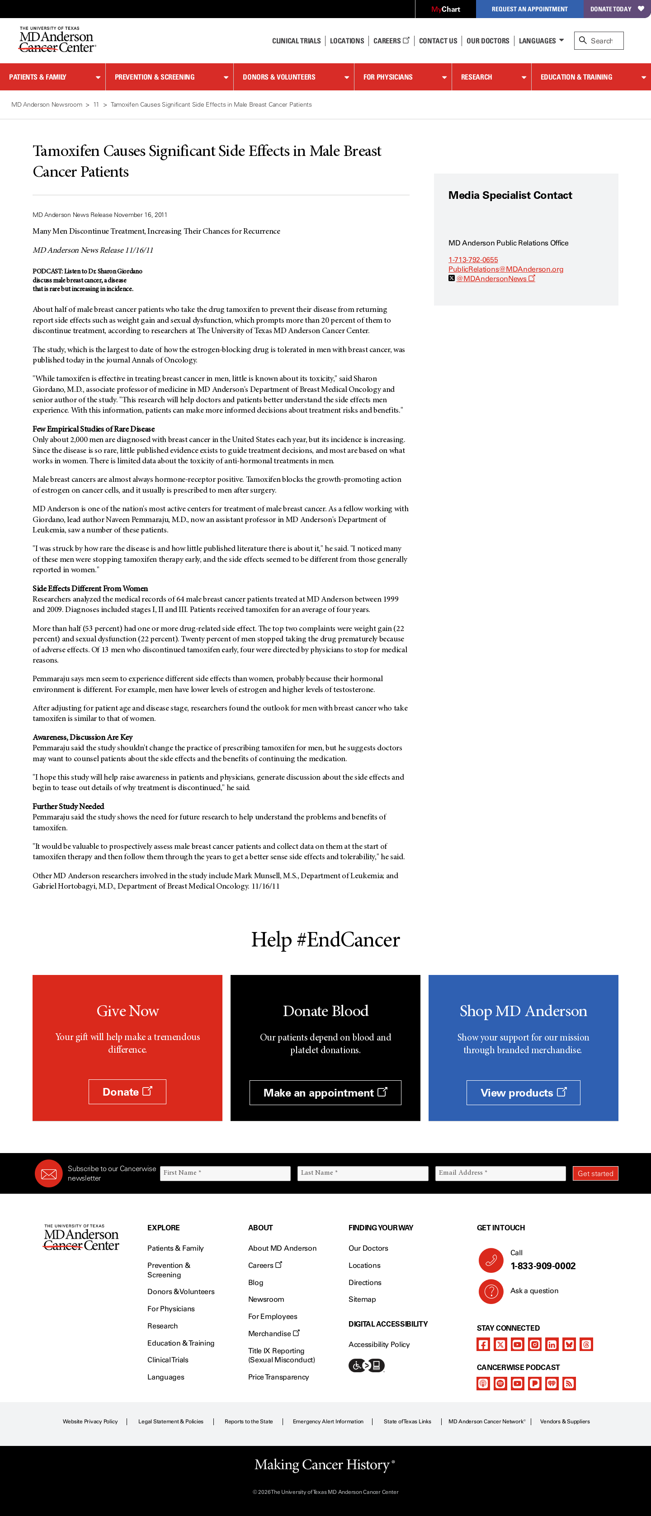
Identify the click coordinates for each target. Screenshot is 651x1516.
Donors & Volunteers (279, 76)
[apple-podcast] (483, 1383)
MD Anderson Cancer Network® (487, 1421)
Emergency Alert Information (328, 1421)
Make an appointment (325, 1092)
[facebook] (483, 1344)
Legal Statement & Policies (170, 1421)
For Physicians (388, 76)
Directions (365, 1282)
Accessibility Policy (379, 1344)
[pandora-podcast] (534, 1383)
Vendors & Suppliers (565, 1421)
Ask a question (529, 1294)
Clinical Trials (296, 40)
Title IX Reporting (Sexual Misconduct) (281, 1356)
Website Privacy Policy (90, 1421)
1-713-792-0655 (473, 259)
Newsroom (266, 1299)
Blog (256, 1282)
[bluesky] (569, 1344)
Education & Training (577, 76)
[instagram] (534, 1344)
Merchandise (274, 1333)
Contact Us (438, 40)
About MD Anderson (282, 1248)
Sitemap (362, 1299)
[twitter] (500, 1344)
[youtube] (517, 1344)
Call (561, 1260)
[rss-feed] (569, 1383)
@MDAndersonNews (495, 278)
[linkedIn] (552, 1344)
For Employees (272, 1316)
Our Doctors (488, 40)
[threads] (586, 1344)
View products (524, 1092)
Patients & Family (37, 76)
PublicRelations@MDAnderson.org (505, 269)
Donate (127, 1091)
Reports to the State (249, 1421)
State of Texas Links (407, 1421)
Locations (364, 1265)
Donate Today (617, 9)
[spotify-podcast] (500, 1383)
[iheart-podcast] (552, 1383)
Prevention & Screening (155, 76)
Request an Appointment (530, 9)
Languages (537, 40)
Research (476, 76)
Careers (391, 40)
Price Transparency (278, 1377)
